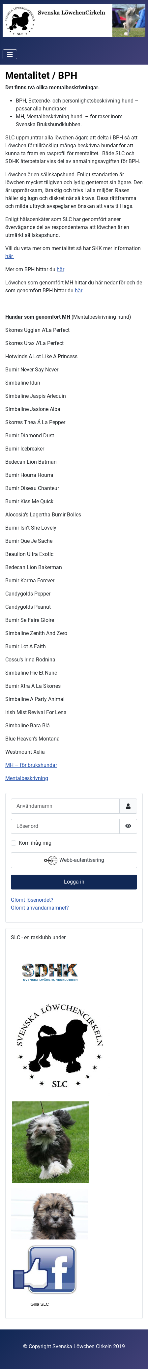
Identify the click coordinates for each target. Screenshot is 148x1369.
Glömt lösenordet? (32, 900)
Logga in (74, 882)
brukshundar (42, 765)
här (9, 256)
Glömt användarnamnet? (40, 908)
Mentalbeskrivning (26, 778)
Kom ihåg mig (35, 843)
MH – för (16, 765)
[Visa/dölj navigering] (10, 54)
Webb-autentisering (74, 860)
